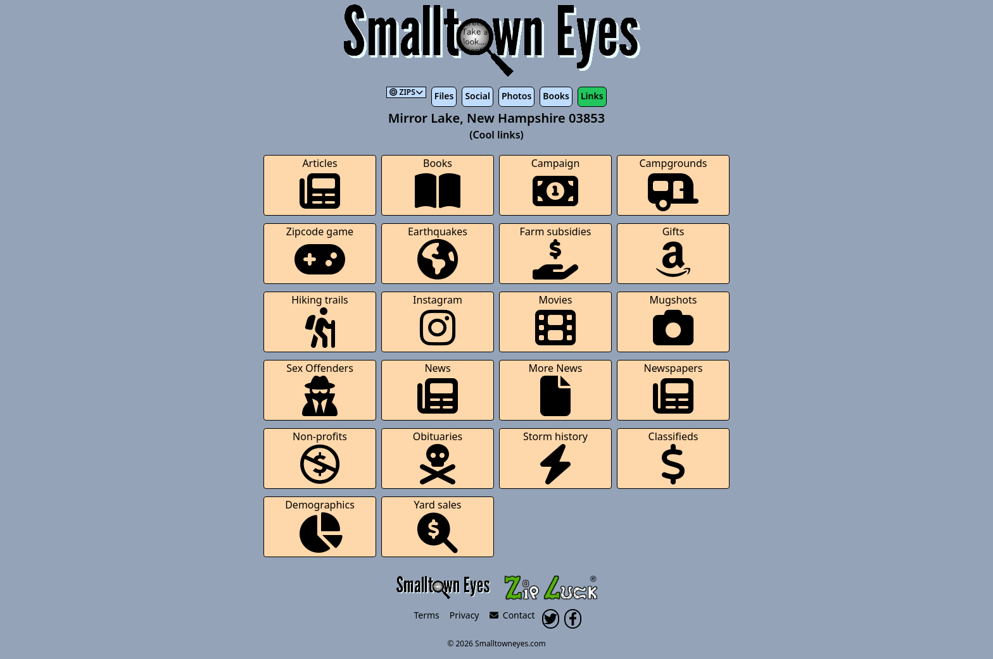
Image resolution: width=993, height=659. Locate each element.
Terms (427, 615)
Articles (320, 183)
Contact (512, 615)
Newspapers (672, 388)
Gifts (673, 252)
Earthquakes (437, 252)
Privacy (464, 615)
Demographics (320, 525)
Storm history (555, 456)
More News (556, 388)
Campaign (555, 183)
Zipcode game (319, 252)
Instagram (437, 320)
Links (592, 96)
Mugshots (673, 320)
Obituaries (438, 456)
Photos (516, 96)
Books (556, 96)
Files (444, 96)
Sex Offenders (319, 388)
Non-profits (320, 456)
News (437, 388)
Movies (555, 320)
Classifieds (673, 456)
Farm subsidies (555, 252)
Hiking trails (319, 320)
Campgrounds (673, 183)
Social (477, 96)
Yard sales (438, 525)
